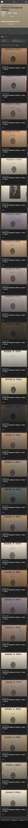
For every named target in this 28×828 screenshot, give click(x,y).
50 (11, 45)
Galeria (5, 41)
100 (14, 45)
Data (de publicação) (18, 41)
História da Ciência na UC (7, 5)
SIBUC (14, 826)
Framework (19, 826)
